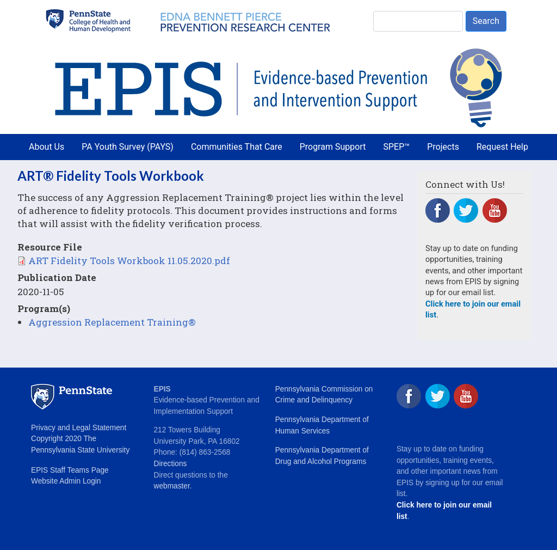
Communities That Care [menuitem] (236, 147)
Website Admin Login (66, 481)
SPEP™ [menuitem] (396, 147)
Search (486, 21)
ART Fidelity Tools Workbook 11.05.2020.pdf (129, 260)
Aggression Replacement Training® (112, 322)
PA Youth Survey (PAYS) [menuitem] (128, 147)
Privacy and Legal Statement (78, 428)
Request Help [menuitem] (502, 147)
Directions (170, 464)
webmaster (172, 486)
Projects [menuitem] (443, 147)
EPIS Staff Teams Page (70, 470)
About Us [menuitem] (46, 147)
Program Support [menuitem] (333, 147)
